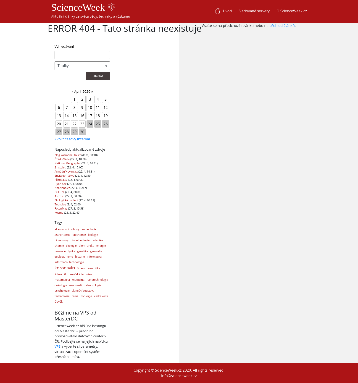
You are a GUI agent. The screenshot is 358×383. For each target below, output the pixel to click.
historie (80, 257)
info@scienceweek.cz (179, 375)
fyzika (71, 251)
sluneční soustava (83, 291)
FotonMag (61, 208)
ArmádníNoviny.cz (66, 171)
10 (90, 107)
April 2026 (82, 91)
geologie (60, 257)
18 (98, 115)
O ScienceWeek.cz (291, 10)
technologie (62, 296)
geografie (96, 251)
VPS (58, 346)
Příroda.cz (61, 180)
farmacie (60, 251)
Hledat (97, 76)
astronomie (63, 235)
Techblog (61, 204)
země (74, 296)
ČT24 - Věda (62, 159)
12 (105, 107)
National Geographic (68, 163)
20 (59, 123)
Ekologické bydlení (67, 200)
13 (59, 115)
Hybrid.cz (61, 184)
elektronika (86, 246)
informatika (94, 257)
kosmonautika (90, 268)
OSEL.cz (60, 192)
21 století (61, 167)
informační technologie (69, 262)
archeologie (89, 229)
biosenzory (61, 240)
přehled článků (282, 25)
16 (82, 115)
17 (90, 115)
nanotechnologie (97, 280)
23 (82, 123)
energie (101, 246)
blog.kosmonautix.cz (68, 155)
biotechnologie (80, 240)
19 (105, 115)
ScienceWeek (83, 7)
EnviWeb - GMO (65, 176)
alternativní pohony (67, 229)
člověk (59, 302)
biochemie (79, 235)
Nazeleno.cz (63, 188)
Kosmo (59, 213)
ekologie (71, 246)
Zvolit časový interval (72, 139)
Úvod (227, 10)
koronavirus (67, 268)
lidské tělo (61, 274)
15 (74, 115)
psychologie (62, 291)
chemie (59, 246)
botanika (97, 240)
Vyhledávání (64, 46)
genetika (82, 251)
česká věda (101, 296)
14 (67, 115)
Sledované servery (254, 10)
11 (98, 107)
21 (67, 123)
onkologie (61, 285)
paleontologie (92, 285)
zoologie (86, 296)
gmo (70, 257)
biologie (93, 235)
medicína (78, 280)
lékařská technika (81, 274)
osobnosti (75, 285)
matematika (62, 280)
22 (74, 123)
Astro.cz (60, 196)
